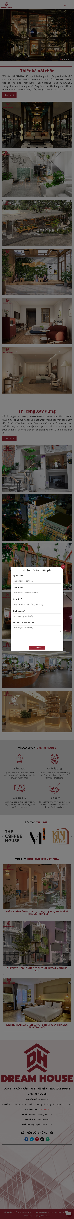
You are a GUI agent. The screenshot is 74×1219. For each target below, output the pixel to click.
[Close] (63, 566)
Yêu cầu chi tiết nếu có (23, 622)
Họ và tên (18, 575)
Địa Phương (19, 611)
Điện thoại (18, 587)
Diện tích (17, 599)
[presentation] (41, 639)
